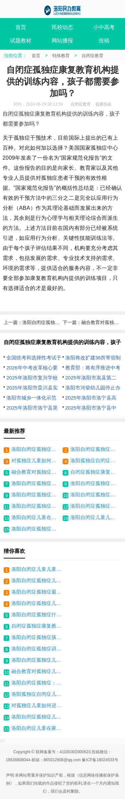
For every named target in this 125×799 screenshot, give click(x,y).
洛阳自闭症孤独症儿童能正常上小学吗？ (36, 449)
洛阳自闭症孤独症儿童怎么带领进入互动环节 (36, 483)
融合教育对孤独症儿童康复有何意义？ (36, 472)
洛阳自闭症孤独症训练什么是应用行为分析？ (36, 506)
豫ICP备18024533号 (100, 760)
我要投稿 (103, 104)
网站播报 (62, 40)
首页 (20, 27)
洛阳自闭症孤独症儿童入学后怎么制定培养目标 (95, 483)
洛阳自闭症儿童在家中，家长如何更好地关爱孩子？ (36, 517)
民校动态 (62, 27)
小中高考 (104, 27)
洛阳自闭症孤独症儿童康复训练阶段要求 (36, 494)
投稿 (104, 40)
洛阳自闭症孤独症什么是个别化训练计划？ (95, 494)
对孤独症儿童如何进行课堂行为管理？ (36, 460)
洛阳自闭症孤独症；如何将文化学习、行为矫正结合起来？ (95, 449)
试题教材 (20, 40)
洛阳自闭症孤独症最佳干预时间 (95, 506)
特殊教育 (61, 55)
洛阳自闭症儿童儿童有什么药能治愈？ (95, 517)
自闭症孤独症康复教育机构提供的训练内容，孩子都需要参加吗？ (95, 472)
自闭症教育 (92, 55)
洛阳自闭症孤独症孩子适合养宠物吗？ (36, 528)
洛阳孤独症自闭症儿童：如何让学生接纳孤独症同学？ (95, 460)
